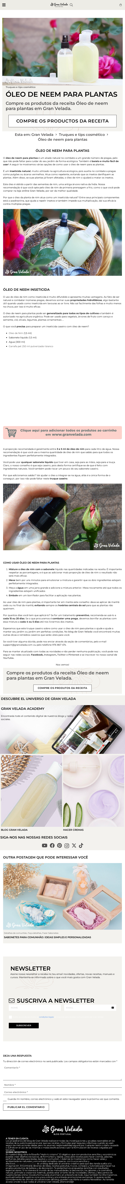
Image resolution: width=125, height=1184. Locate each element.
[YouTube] (44, 845)
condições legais (46, 1017)
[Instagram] (66, 845)
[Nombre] (62, 1084)
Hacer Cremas (73, 829)
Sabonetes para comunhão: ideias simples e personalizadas (47, 937)
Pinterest (73, 654)
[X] (74, 845)
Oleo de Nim (16, 333)
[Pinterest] (59, 845)
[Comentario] (62, 1072)
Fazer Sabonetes (50, 933)
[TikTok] (81, 845)
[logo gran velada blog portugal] (59, 5)
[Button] (120, 5)
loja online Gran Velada (30, 190)
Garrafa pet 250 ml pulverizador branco (31, 346)
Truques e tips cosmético (20, 87)
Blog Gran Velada (14, 829)
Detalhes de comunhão (15, 933)
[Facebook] (52, 845)
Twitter (61, 654)
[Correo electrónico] (62, 1092)
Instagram (50, 654)
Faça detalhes (34, 933)
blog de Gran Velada (80, 631)
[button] (3, 5)
